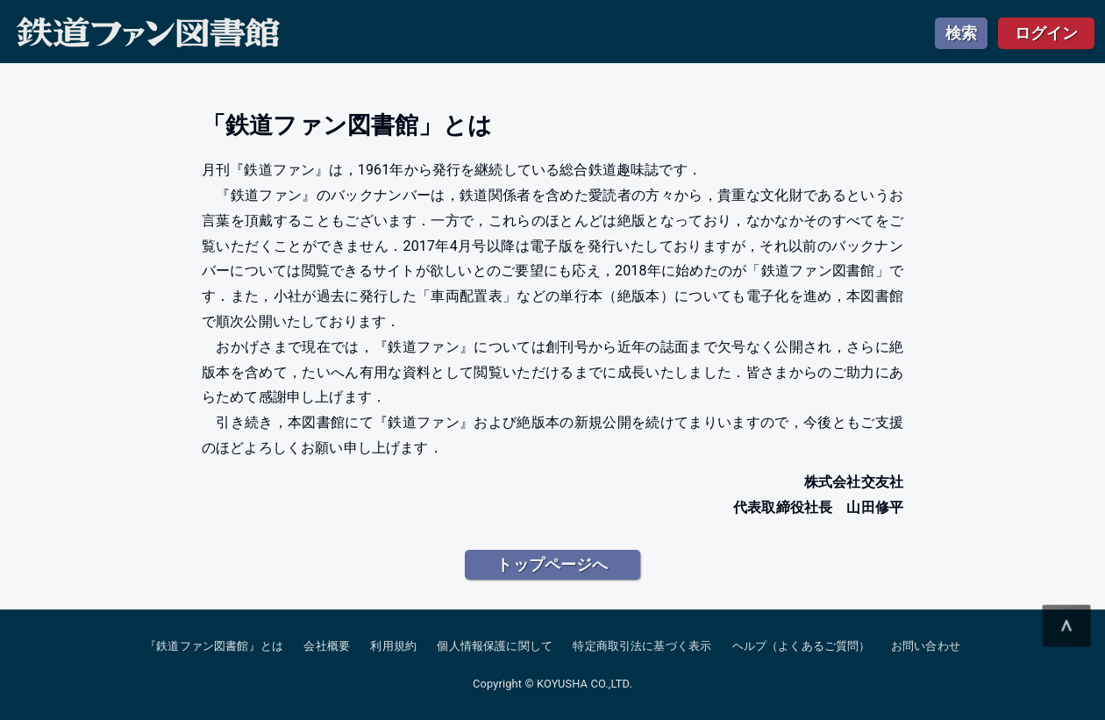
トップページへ (552, 564)
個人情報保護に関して (494, 645)
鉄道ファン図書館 (148, 32)
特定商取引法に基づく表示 (642, 645)
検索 (961, 33)
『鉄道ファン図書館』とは (214, 645)
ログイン (1047, 33)
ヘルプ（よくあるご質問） (801, 645)
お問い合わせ (925, 645)
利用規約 (393, 645)
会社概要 (326, 645)
